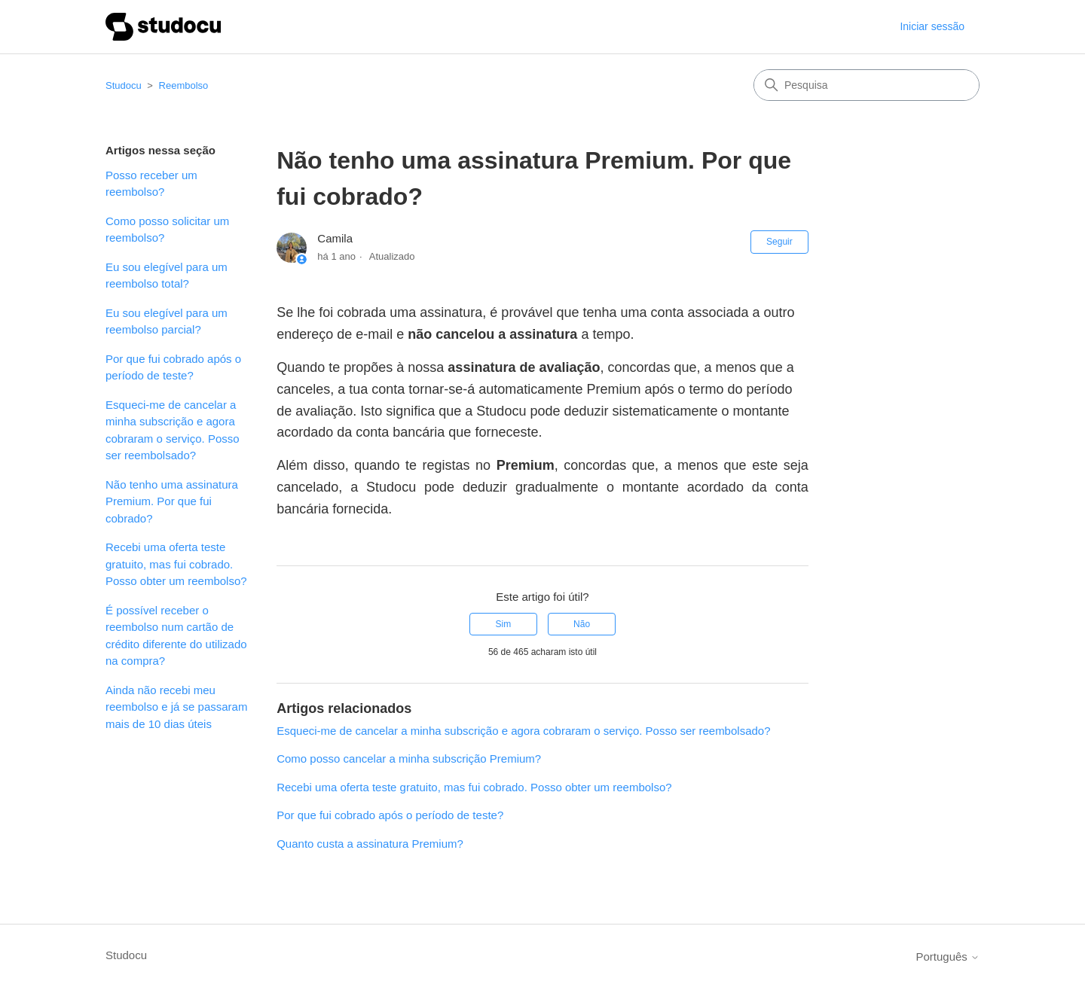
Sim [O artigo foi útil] (504, 624)
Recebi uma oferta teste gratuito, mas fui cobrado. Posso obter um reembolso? (176, 564)
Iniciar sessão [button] (932, 26)
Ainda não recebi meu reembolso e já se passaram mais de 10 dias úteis (176, 707)
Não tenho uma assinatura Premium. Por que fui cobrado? (171, 501)
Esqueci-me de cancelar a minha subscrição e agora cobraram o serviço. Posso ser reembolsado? (172, 430)
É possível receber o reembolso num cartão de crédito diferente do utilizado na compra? (176, 636)
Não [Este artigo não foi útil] (581, 624)
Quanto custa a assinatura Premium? (370, 843)
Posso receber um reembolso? (151, 184)
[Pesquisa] (866, 85)
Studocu (123, 85)
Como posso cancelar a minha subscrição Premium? (409, 758)
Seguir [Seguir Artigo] (779, 241)
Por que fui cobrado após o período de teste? (173, 367)
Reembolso (184, 85)
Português (947, 956)
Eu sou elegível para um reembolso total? (166, 275)
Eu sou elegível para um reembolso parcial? (166, 321)
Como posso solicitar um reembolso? (167, 230)
